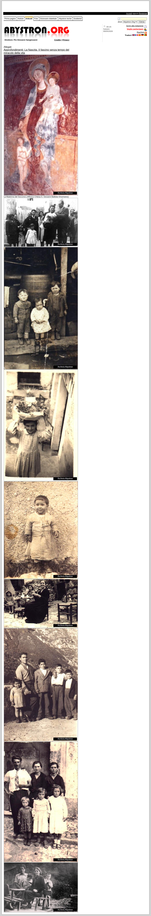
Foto (36, 18)
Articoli (29, 18)
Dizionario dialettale (48, 18)
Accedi (129, 13)
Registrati (143, 13)
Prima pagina (10, 18)
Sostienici (78, 18)
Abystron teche (65, 18)
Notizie (21, 18)
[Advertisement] (38, 7)
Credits (57, 40)
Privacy (66, 40)
